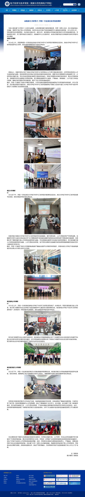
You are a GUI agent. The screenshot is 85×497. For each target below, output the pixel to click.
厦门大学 (5, 475)
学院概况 (14, 10)
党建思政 (31, 10)
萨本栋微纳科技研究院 (21, 483)
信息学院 (18, 481)
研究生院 (5, 479)
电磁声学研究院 (32, 479)
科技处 (5, 483)
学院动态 (23, 10)
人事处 (5, 477)
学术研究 (48, 10)
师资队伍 (40, 10)
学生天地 (65, 10)
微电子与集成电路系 (33, 481)
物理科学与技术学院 (20, 479)
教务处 (5, 481)
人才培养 (57, 10)
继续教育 (8, 14)
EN (79, 4)
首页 (7, 10)
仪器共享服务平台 (32, 484)
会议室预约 (74, 10)
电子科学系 (31, 477)
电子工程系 (31, 475)
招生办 (17, 475)
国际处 (17, 477)
